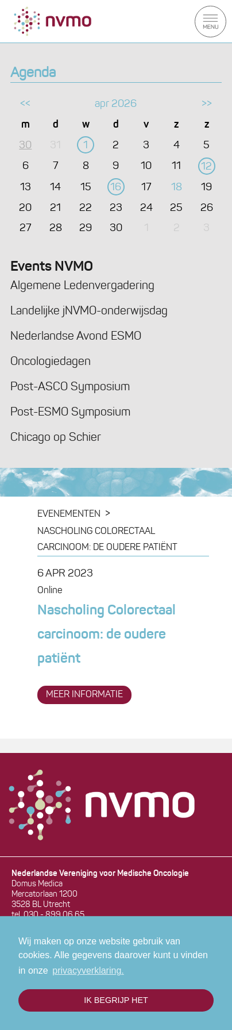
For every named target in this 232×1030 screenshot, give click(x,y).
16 (115, 187)
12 (206, 167)
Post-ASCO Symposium (70, 387)
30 (25, 145)
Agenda (33, 73)
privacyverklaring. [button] (87, 970)
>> (207, 104)
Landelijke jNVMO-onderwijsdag (89, 311)
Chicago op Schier (55, 438)
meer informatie (84, 695)
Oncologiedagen (50, 362)
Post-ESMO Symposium (70, 412)
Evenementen (68, 514)
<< (25, 104)
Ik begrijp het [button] (116, 1000)
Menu (210, 21)
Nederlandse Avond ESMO (75, 337)
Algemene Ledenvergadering (82, 286)
